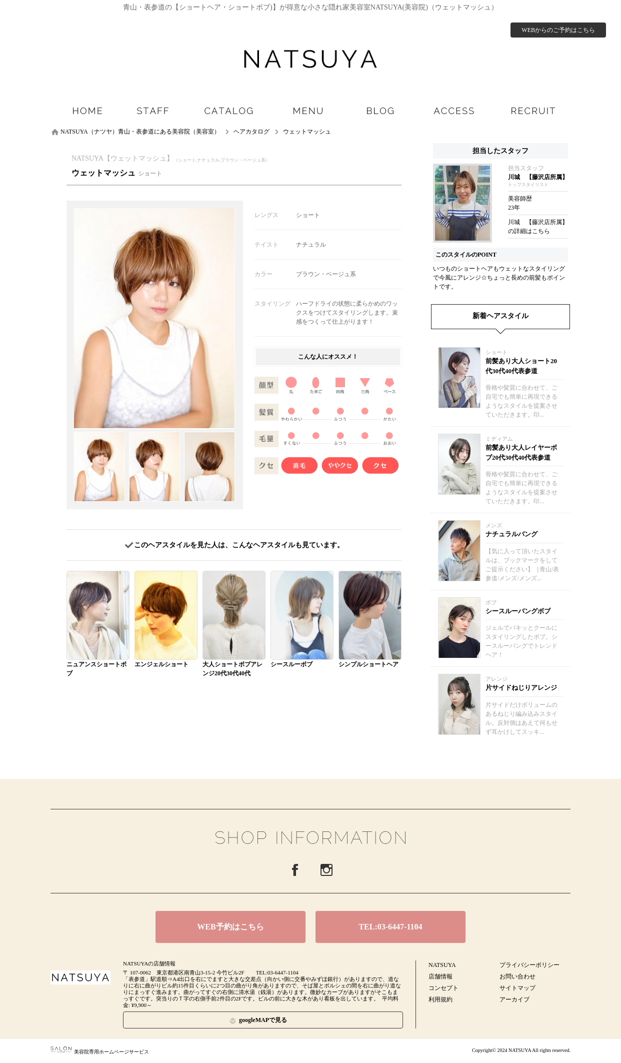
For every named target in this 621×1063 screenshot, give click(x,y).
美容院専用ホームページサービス (99, 1051)
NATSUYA (442, 964)
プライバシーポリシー (530, 964)
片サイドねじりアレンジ (521, 687)
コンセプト (443, 987)
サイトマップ (518, 987)
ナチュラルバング (512, 534)
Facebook (295, 870)
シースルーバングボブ (518, 611)
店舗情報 (440, 976)
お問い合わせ (518, 976)
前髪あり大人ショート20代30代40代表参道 (521, 366)
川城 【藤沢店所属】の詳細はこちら (538, 227)
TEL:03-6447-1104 (390, 926)
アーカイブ (515, 999)
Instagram (326, 870)
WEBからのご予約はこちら (558, 30)
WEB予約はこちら (230, 926)
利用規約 (440, 999)
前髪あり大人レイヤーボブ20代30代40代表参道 (521, 452)
